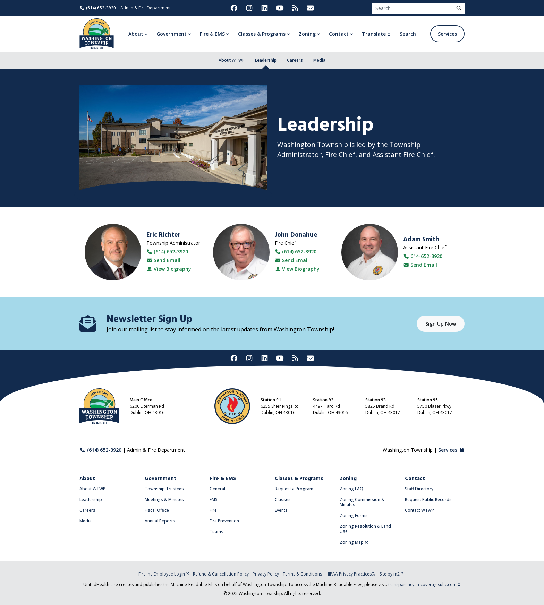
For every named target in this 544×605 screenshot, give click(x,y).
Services (447, 34)
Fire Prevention (224, 521)
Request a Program (294, 489)
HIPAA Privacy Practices (350, 574)
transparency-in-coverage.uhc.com (424, 584)
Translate (376, 34)
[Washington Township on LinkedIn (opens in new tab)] (264, 8)
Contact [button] (339, 34)
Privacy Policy (266, 574)
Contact (415, 479)
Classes (283, 499)
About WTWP (232, 60)
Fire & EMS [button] (212, 34)
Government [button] (171, 34)
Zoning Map (354, 542)
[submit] (459, 8)
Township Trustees (164, 489)
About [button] (135, 34)
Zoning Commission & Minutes (362, 502)
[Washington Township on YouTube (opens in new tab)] (280, 8)
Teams (216, 532)
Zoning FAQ (351, 489)
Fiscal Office (157, 510)
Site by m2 (392, 574)
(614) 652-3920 (97, 8)
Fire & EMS (223, 479)
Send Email (163, 260)
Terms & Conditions (302, 574)
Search (408, 34)
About (87, 479)
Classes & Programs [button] (262, 34)
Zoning (348, 479)
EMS (214, 499)
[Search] (412, 8)
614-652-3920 (423, 256)
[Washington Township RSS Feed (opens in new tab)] (295, 8)
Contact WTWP (419, 510)
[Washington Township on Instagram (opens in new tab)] (249, 8)
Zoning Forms (354, 515)
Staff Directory (419, 489)
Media (319, 60)
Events (281, 510)
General (217, 489)
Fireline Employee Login (163, 574)
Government (160, 479)
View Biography (169, 269)
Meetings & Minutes (164, 499)
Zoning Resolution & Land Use (365, 528)
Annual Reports (160, 521)
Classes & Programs (299, 479)
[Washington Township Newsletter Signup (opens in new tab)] (310, 8)
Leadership (266, 60)
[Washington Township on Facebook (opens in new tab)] (234, 8)
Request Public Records (428, 499)
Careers (295, 60)
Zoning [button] (307, 34)
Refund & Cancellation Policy (221, 574)
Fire (213, 510)
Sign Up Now (440, 323)
